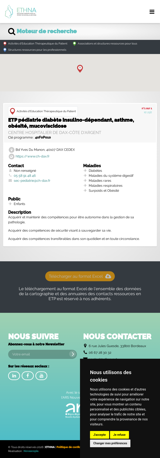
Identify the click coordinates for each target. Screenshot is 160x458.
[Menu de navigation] (152, 11)
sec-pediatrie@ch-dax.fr (32, 181)
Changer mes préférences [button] (110, 443)
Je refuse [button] (119, 434)
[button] (80, 69)
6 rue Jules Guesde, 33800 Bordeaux (117, 346)
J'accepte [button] (99, 434)
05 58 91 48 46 (25, 176)
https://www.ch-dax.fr (33, 156)
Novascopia (31, 451)
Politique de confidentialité (73, 447)
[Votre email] (42, 354)
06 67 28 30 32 (100, 353)
